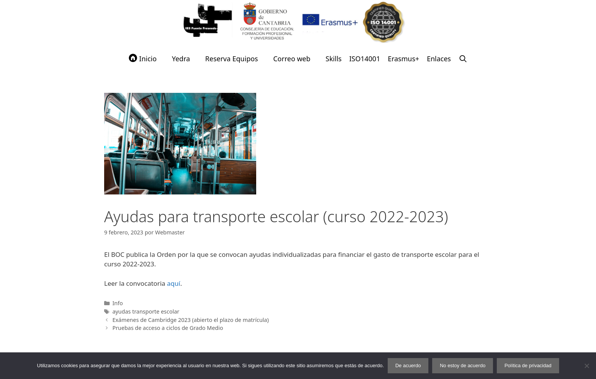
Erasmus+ (403, 58)
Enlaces (439, 58)
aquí (173, 283)
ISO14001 (364, 58)
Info (118, 303)
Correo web (292, 58)
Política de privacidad (528, 365)
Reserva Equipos (231, 58)
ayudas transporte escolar (146, 311)
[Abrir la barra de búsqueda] (463, 58)
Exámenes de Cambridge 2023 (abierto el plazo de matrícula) (191, 319)
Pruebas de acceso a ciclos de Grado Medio (168, 327)
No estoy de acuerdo (462, 365)
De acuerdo (408, 365)
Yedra (181, 58)
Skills (334, 58)
